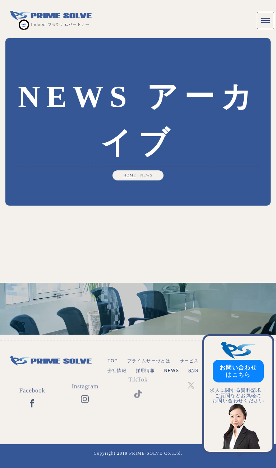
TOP (112, 360)
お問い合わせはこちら (238, 371)
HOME (130, 175)
